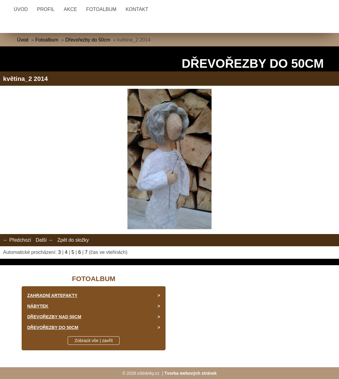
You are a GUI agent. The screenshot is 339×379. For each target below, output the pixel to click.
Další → (44, 240)
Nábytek (37, 306)
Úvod (21, 9)
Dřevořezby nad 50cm (54, 316)
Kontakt (137, 9)
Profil (46, 9)
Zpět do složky (73, 240)
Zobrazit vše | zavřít (94, 340)
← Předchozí (17, 240)
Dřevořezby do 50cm (87, 39)
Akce (70, 9)
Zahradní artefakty (52, 295)
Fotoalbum (101, 9)
